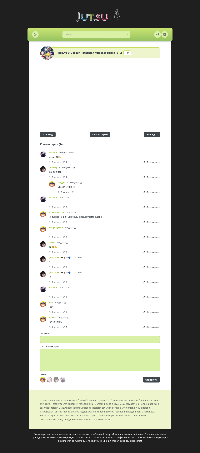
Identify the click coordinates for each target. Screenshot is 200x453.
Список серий (100, 134)
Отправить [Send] (151, 379)
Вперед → (152, 134)
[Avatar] (43, 379)
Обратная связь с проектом (127, 440)
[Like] (65, 162)
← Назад (48, 134)
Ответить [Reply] (55, 162)
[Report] (151, 162)
